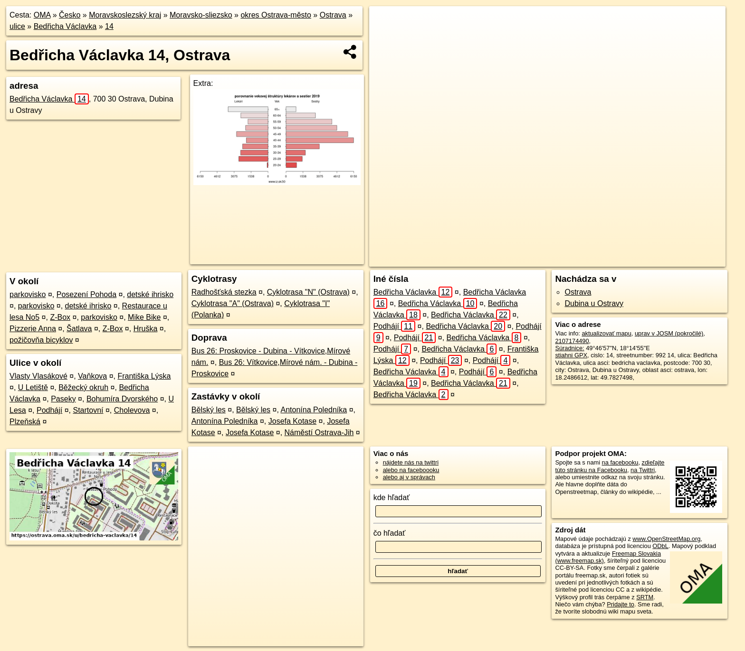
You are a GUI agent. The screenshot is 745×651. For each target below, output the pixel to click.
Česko (69, 15)
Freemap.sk (578, 259)
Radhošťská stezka (224, 292)
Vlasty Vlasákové (38, 376)
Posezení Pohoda (86, 294)
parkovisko (28, 294)
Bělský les (208, 410)
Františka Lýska (144, 376)
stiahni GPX (571, 355)
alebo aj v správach (409, 477)
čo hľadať (389, 533)
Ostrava (333, 15)
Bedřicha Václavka (65, 26)
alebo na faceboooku (411, 470)
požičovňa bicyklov (41, 340)
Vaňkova (92, 376)
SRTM (644, 597)
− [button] (385, 37)
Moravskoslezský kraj (125, 15)
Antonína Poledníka (314, 410)
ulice (17, 26)
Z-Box (60, 317)
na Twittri (642, 470)
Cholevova (132, 410)
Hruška (146, 329)
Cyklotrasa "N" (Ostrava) (308, 292)
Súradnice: (569, 348)
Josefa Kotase (292, 421)
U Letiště (33, 387)
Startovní (88, 410)
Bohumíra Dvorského (122, 399)
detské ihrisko (150, 294)
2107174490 (572, 340)
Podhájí (49, 410)
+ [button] (385, 22)
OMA (42, 15)
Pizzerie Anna (33, 329)
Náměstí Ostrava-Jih (319, 432)
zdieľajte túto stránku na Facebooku (609, 466)
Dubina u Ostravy (593, 303)
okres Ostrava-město (275, 15)
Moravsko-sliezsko (201, 15)
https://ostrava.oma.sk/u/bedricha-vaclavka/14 (666, 259)
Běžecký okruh (83, 387)
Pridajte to (620, 604)
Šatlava (79, 329)
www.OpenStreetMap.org (666, 538)
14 (109, 26)
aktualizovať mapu (606, 333)
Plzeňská (25, 422)
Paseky (63, 399)
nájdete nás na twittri (411, 462)
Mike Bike (144, 317)
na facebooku (620, 462)
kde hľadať (391, 497)
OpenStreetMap (529, 259)
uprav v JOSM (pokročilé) (669, 333)
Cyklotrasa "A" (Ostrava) (232, 303)
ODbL (660, 545)
